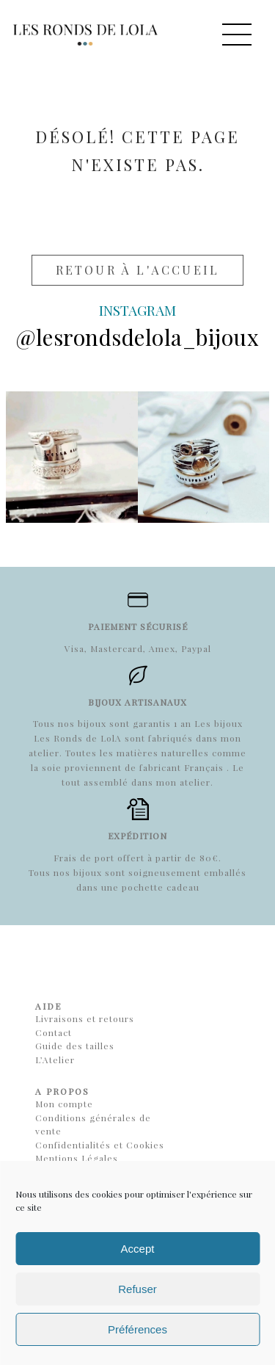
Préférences (137, 1329)
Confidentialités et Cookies (99, 1145)
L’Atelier (55, 1059)
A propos (62, 1091)
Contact (53, 1032)
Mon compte (64, 1103)
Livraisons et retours (84, 1018)
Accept (138, 1248)
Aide (48, 1006)
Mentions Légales (76, 1158)
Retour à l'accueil (138, 270)
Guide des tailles (74, 1045)
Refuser (137, 1289)
